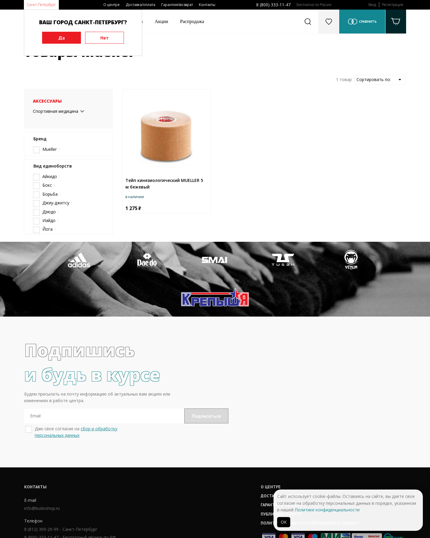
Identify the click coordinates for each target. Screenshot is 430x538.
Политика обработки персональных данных (226, 486)
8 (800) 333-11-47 (273, 4)
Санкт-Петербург (41, 4)
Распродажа (192, 21)
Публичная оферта (197, 477)
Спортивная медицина (55, 111)
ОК (284, 522)
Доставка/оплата (140, 4)
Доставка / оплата (197, 459)
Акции (161, 21)
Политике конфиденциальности (327, 510)
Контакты (207, 4)
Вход (372, 4)
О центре (111, 4)
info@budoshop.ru (41, 472)
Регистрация (392, 4)
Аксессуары (47, 101)
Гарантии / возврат (198, 468)
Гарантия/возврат (177, 4)
